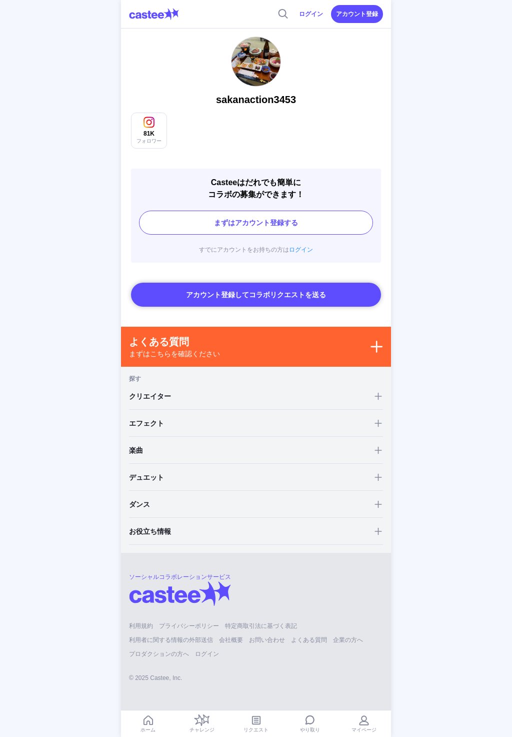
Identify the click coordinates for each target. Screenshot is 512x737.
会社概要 (231, 639)
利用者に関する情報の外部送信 (171, 639)
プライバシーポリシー (189, 625)
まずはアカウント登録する (256, 223)
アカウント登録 (357, 14)
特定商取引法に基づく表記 (261, 625)
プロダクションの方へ (159, 653)
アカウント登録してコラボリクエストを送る (256, 295)
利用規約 (141, 625)
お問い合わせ (267, 639)
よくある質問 (309, 639)
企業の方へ (348, 639)
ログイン (311, 14)
